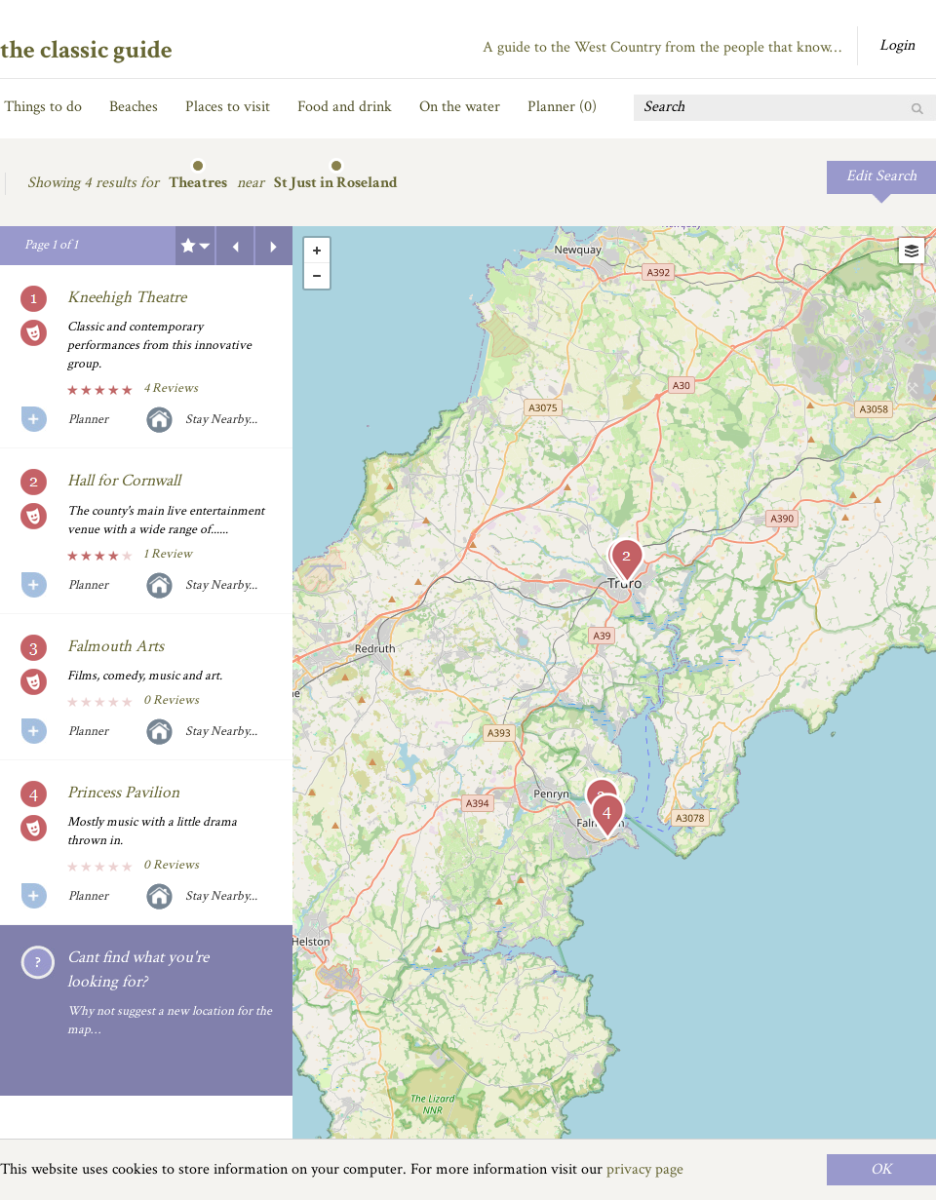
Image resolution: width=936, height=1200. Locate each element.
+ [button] (317, 250)
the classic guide (86, 49)
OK (881, 1169)
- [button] (317, 276)
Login (897, 45)
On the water (459, 107)
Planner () (562, 107)
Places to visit (227, 107)
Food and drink (344, 107)
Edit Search (881, 176)
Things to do (43, 107)
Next (273, 245)
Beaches (133, 107)
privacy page (644, 1169)
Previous (234, 245)
